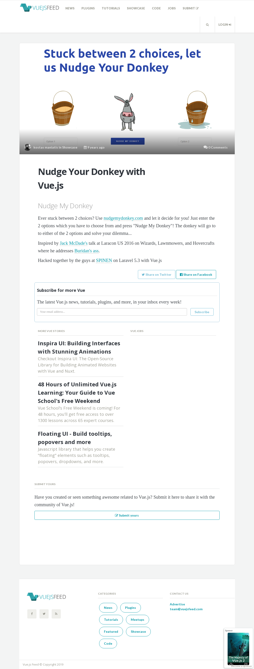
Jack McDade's (74, 243)
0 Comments (218, 147)
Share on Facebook (196, 274)
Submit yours (127, 515)
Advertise (177, 604)
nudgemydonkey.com (123, 218)
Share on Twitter (156, 274)
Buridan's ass (87, 250)
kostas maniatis (45, 147)
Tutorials (111, 8)
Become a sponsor (241, 666)
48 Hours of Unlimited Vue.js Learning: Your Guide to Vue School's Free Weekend (77, 392)
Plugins (88, 8)
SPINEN (104, 260)
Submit (191, 8)
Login (224, 24)
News (70, 8)
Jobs (172, 8)
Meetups (137, 619)
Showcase (136, 8)
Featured (111, 631)
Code (156, 8)
